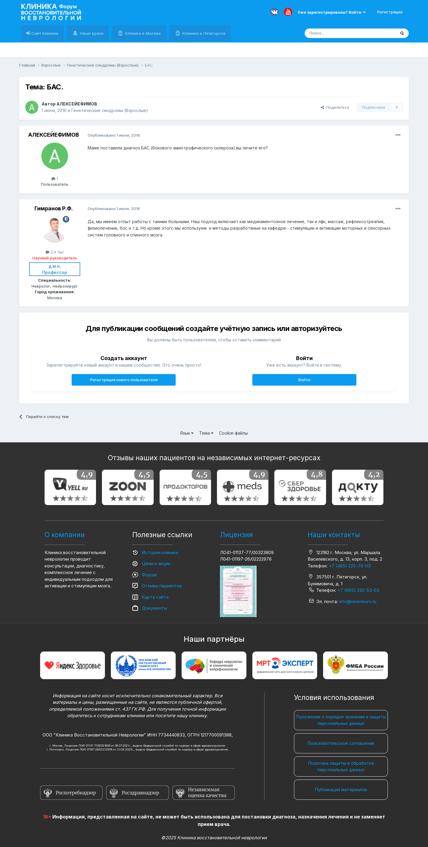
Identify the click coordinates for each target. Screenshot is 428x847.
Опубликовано (114, 135)
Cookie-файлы (233, 433)
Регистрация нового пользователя (124, 379)
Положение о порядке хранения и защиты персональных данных (341, 720)
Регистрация (389, 12)
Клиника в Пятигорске (203, 33)
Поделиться (335, 107)
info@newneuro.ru (357, 601)
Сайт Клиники (44, 33)
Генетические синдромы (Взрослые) (109, 110)
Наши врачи (91, 33)
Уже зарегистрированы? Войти (332, 12)
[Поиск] (336, 33)
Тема (206, 433)
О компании (65, 535)
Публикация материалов (341, 789)
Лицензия (236, 535)
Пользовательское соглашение (340, 743)
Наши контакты (334, 535)
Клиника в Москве (142, 33)
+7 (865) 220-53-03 (358, 590)
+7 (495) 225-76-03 (350, 566)
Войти (304, 379)
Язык (186, 433)
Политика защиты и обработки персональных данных (341, 766)
